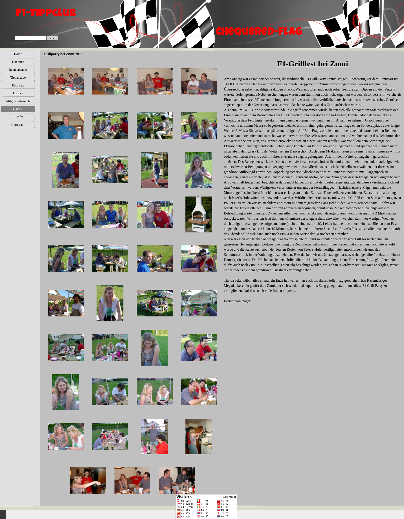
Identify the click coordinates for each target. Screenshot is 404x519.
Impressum (18, 124)
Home (18, 54)
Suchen (52, 38)
